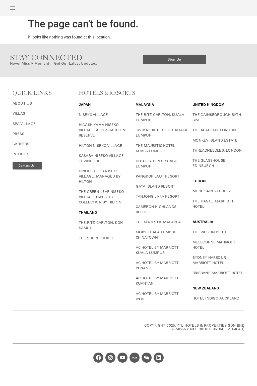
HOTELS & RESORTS (107, 100)
